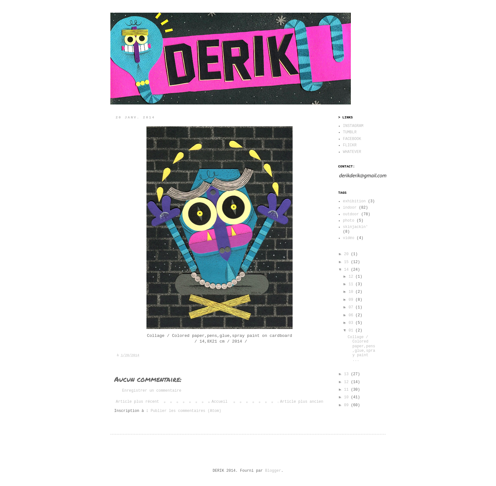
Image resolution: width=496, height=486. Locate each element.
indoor (349, 207)
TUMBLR (349, 132)
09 (352, 300)
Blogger (273, 471)
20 (347, 254)
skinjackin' (355, 227)
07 (352, 307)
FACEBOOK (352, 139)
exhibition (354, 201)
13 (347, 374)
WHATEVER (352, 152)
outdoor (351, 214)
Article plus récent (137, 402)
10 (352, 292)
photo (348, 220)
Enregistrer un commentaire (151, 390)
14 (347, 270)
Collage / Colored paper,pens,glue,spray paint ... (361, 348)
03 (352, 323)
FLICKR (349, 145)
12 (352, 277)
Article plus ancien (301, 402)
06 (352, 315)
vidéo (348, 238)
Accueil (219, 402)
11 (352, 284)
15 (347, 262)
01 (352, 330)
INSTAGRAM (353, 126)
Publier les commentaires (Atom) (186, 411)
